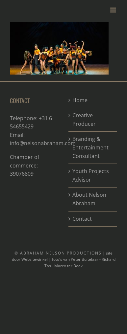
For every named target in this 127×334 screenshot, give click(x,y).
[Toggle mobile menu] (113, 10)
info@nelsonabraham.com (43, 143)
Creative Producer (84, 119)
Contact (82, 218)
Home (80, 100)
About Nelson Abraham (89, 199)
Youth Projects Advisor (90, 175)
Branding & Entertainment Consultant (90, 147)
